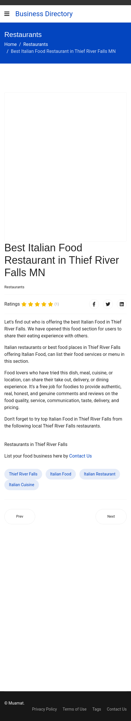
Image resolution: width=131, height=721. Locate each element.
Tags (96, 709)
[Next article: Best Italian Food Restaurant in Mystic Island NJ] (111, 516)
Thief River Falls (23, 474)
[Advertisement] (65, 167)
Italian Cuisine (21, 484)
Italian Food (60, 474)
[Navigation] (7, 14)
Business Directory (44, 13)
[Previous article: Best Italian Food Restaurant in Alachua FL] (19, 516)
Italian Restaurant (99, 474)
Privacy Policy (44, 709)
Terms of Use (75, 709)
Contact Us (80, 456)
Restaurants (14, 287)
